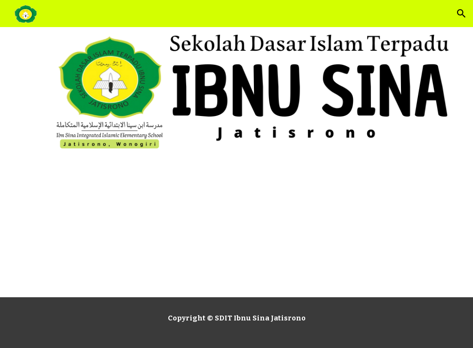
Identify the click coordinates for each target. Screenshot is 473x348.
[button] (461, 13)
